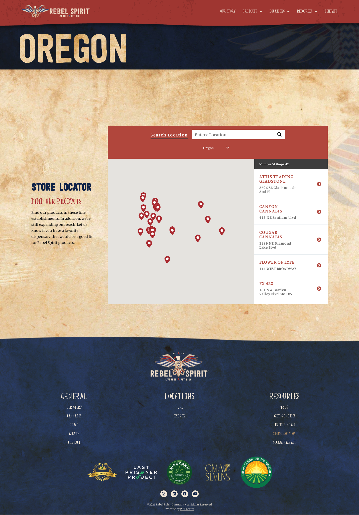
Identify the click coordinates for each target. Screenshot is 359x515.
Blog (285, 408)
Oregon (179, 416)
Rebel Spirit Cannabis (170, 504)
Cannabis (74, 416)
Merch (74, 434)
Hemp (74, 425)
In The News (285, 425)
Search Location (169, 136)
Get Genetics (284, 416)
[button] (159, 221)
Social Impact (284, 443)
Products (252, 11)
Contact (331, 12)
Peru (179, 408)
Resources (307, 11)
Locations (280, 11)
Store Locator (284, 434)
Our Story (227, 12)
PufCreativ (187, 509)
